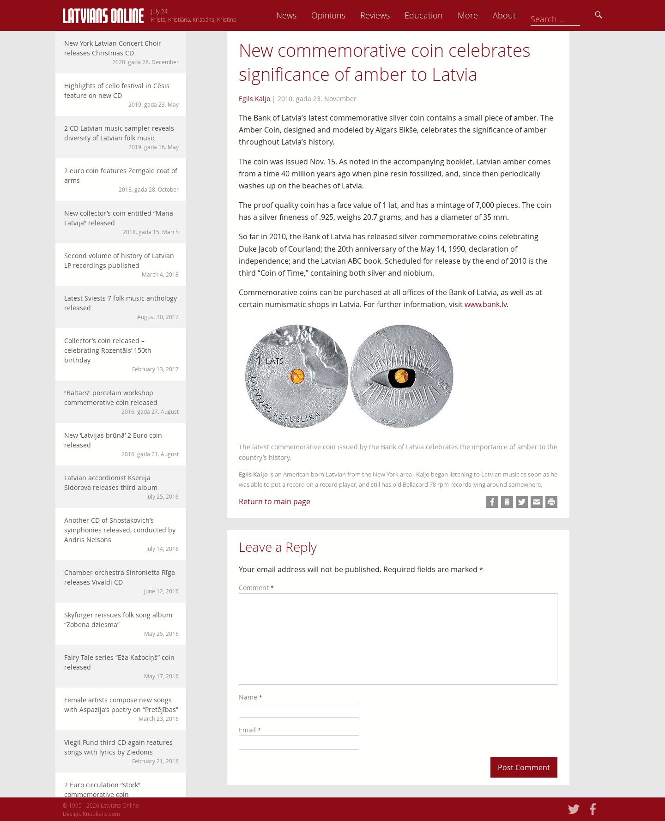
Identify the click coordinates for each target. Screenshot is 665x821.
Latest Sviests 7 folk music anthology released (121, 307)
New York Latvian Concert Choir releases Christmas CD (121, 52)
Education (488, 15)
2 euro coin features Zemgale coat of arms (121, 179)
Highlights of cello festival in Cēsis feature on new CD (121, 95)
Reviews (439, 15)
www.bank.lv (486, 304)
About (568, 15)
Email (250, 729)
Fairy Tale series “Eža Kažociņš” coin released (121, 666)
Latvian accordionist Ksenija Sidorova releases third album (121, 487)
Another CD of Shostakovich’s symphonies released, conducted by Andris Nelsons (121, 534)
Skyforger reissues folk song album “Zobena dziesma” (121, 624)
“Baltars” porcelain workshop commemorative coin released (121, 402)
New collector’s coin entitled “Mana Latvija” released (121, 222)
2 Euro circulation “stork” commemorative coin (121, 794)
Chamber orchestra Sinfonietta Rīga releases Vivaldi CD (121, 581)
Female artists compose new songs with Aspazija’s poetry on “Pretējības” (121, 709)
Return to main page (274, 501)
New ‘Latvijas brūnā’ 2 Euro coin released (121, 444)
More (532, 15)
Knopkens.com (101, 813)
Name (250, 697)
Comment (256, 587)
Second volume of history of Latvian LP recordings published (121, 264)
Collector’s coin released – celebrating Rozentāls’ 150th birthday (121, 354)
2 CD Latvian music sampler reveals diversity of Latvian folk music (121, 137)
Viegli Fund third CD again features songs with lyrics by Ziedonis (121, 751)
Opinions (392, 15)
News (350, 15)
